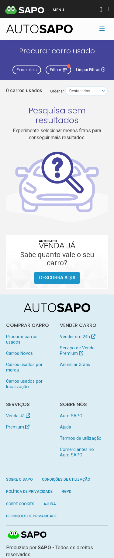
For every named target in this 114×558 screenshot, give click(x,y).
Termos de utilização (81, 438)
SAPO (27, 535)
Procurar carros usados (21, 339)
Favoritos (27, 70)
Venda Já (18, 415)
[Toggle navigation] (102, 29)
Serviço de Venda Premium (77, 350)
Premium (17, 427)
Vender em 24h (77, 336)
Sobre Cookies (20, 504)
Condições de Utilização (66, 479)
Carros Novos (19, 353)
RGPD (66, 491)
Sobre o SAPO (19, 479)
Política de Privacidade (29, 491)
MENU (58, 10)
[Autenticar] (101, 10)
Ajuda (65, 427)
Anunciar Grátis (75, 364)
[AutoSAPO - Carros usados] (39, 29)
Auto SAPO (71, 415)
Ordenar (57, 91)
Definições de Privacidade (31, 516)
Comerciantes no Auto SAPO (77, 452)
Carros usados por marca (24, 367)
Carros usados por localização (24, 384)
